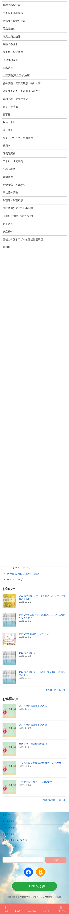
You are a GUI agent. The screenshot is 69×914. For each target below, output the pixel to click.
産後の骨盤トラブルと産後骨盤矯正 (23, 239)
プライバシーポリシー (20, 567)
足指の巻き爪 (10, 44)
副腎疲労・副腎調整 (14, 184)
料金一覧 (46, 909)
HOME (17, 909)
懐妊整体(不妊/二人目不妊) (18, 208)
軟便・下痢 (9, 122)
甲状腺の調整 (10, 192)
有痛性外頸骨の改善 (14, 21)
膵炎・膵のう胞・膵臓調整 (18, 138)
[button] (34, 886)
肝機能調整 (9, 153)
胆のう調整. (9, 169)
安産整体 (8, 231)
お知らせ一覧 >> (56, 689)
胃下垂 (6, 114)
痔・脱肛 (8, 130)
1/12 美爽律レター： (29, 652)
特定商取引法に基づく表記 (23, 573)
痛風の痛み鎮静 (11, 36)
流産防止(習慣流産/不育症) (18, 216)
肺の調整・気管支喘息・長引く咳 (22, 83)
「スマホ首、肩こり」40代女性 (35, 782)
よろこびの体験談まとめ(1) (33, 705)
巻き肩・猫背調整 (13, 52)
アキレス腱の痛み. (13, 13)
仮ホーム (7, 815)
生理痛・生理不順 (13, 200)
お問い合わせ (9, 827)
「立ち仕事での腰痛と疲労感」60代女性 (40, 763)
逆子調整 (8, 223)
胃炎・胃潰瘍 (10, 106)
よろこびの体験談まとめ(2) (33, 725)
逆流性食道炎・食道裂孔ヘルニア (22, 91)
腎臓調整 (8, 177)
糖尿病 (6, 145)
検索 (56, 859)
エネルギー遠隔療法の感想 (33, 744)
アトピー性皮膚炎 (13, 161)
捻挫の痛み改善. (12, 5)
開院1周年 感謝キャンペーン (34, 633)
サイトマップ (15, 579)
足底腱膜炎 (9, 28)
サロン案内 (31, 909)
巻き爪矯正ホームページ (14, 821)
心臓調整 (8, 67)
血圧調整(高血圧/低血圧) (16, 75)
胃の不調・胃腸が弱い (15, 99)
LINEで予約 (61, 909)
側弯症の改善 (10, 60)
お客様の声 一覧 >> (54, 799)
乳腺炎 (6, 247)
